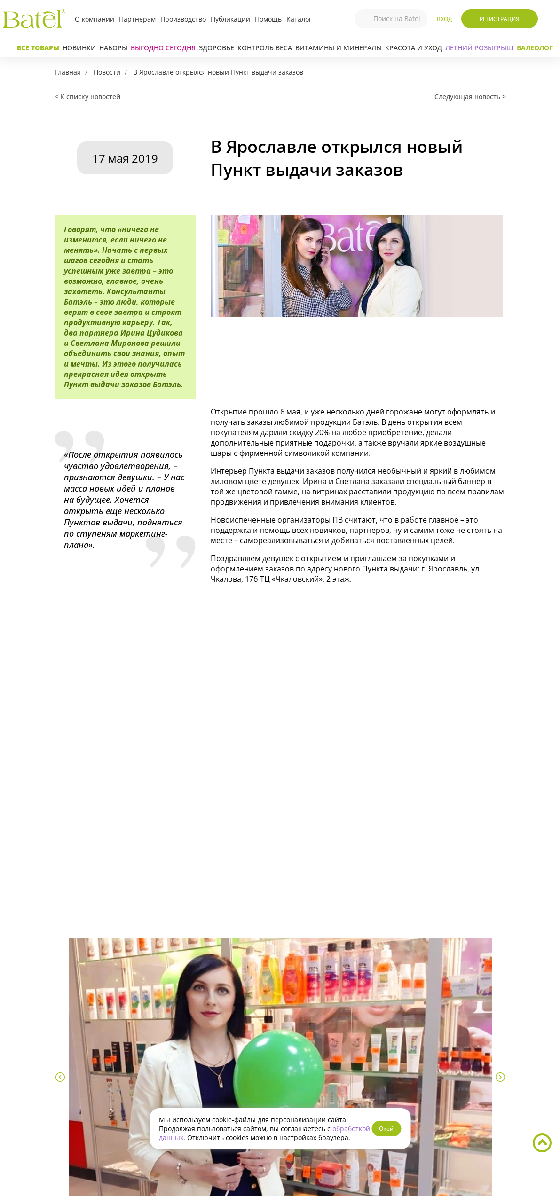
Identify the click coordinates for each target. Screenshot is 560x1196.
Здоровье (216, 47)
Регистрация (500, 19)
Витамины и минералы (338, 47)
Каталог (299, 19)
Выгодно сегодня (163, 47)
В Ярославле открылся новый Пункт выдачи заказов (218, 72)
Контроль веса (264, 47)
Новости (107, 72)
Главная (68, 72)
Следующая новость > (470, 96)
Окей (386, 1129)
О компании (94, 19)
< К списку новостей (87, 96)
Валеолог (535, 47)
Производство (183, 19)
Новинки (79, 47)
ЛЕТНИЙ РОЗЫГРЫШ (479, 47)
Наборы (113, 47)
